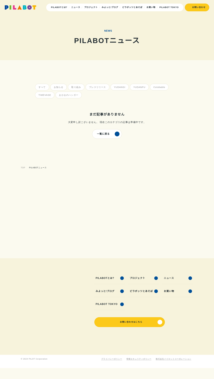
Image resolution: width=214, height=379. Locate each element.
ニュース (76, 7)
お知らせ (58, 87)
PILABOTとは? (60, 7)
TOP (23, 167)
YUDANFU (137, 87)
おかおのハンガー (68, 95)
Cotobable (157, 87)
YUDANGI (119, 87)
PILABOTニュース (37, 167)
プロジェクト (91, 7)
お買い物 (151, 7)
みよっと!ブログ (110, 7)
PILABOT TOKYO (169, 7)
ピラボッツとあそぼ (133, 7)
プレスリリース (97, 87)
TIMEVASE (44, 95)
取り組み (76, 87)
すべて (41, 87)
